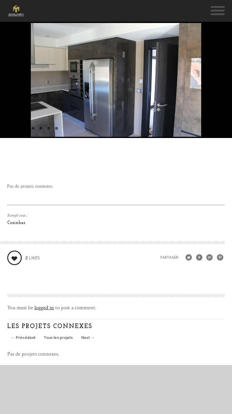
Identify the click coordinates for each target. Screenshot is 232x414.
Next (88, 337)
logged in (44, 307)
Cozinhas (16, 223)
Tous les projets (58, 337)
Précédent (23, 337)
